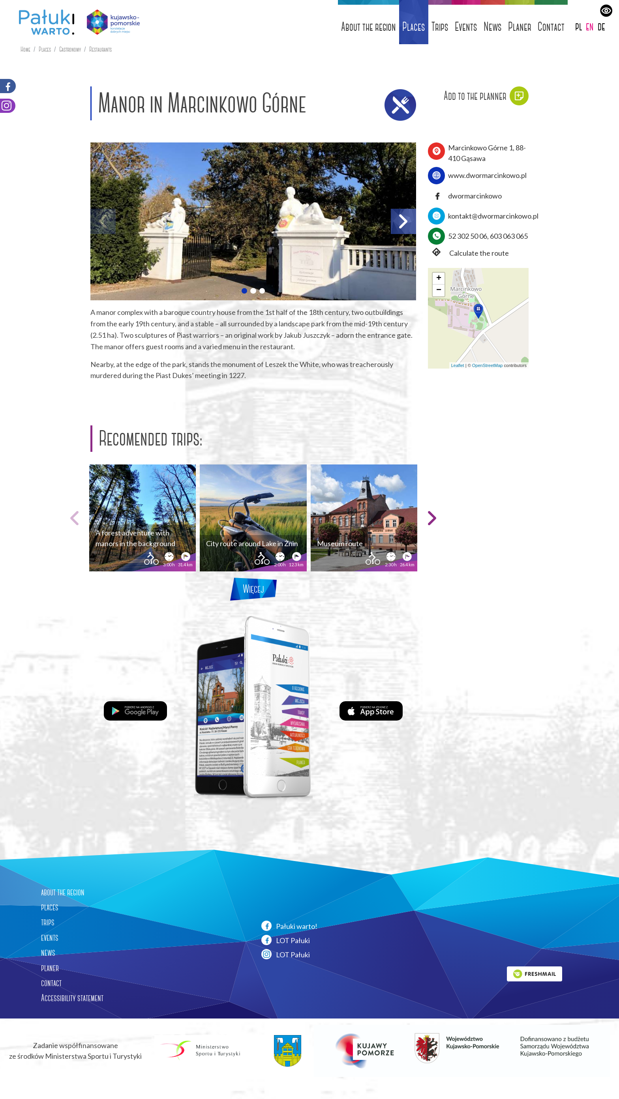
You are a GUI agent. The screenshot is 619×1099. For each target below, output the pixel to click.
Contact (551, 26)
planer (50, 968)
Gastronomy (70, 49)
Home (25, 49)
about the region (62, 892)
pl (578, 26)
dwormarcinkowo (475, 195)
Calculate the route (468, 253)
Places (413, 26)
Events (466, 26)
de (601, 26)
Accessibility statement (72, 998)
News (493, 26)
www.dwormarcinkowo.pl (487, 175)
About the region (368, 26)
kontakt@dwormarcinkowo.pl (493, 216)
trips (47, 922)
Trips (439, 26)
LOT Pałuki (285, 940)
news (48, 952)
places (49, 907)
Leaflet (457, 365)
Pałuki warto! (289, 926)
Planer (519, 26)
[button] (244, 291)
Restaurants (100, 49)
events (49, 937)
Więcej (253, 589)
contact (51, 983)
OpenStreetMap (487, 365)
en (590, 26)
